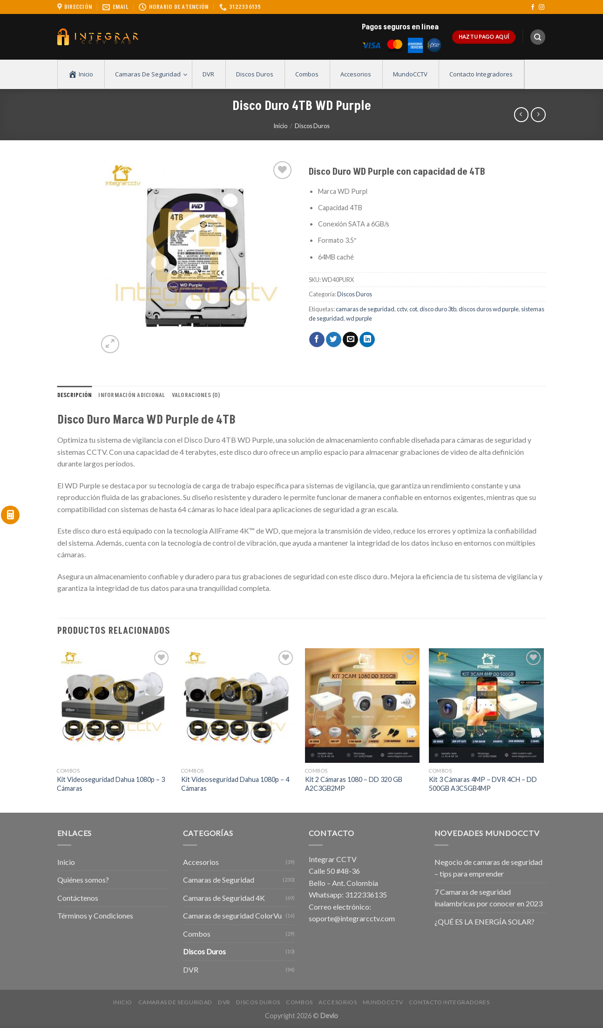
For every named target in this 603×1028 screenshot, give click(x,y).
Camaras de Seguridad (218, 879)
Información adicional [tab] (131, 395)
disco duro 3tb (438, 309)
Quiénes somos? (83, 879)
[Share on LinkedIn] (367, 340)
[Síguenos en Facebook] (532, 7)
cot (413, 309)
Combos (196, 933)
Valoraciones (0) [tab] (196, 395)
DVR (190, 969)
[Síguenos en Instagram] (541, 7)
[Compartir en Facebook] (317, 340)
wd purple (359, 318)
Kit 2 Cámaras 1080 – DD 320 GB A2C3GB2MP (353, 783)
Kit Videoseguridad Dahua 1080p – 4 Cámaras (235, 783)
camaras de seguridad (365, 309)
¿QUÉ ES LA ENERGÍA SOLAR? (484, 921)
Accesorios (201, 861)
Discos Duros (312, 126)
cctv (402, 309)
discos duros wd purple (489, 309)
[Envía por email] (350, 340)
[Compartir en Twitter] (333, 340)
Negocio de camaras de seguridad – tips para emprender (488, 867)
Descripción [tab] (74, 395)
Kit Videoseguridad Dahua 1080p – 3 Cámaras (111, 783)
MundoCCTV (383, 1002)
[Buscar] (537, 37)
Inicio (280, 126)
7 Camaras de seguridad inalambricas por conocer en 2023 (488, 897)
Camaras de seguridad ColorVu (232, 915)
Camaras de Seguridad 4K (224, 897)
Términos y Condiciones (95, 915)
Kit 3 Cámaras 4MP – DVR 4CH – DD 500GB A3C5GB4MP (483, 783)
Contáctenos (77, 897)
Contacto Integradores (449, 1002)
